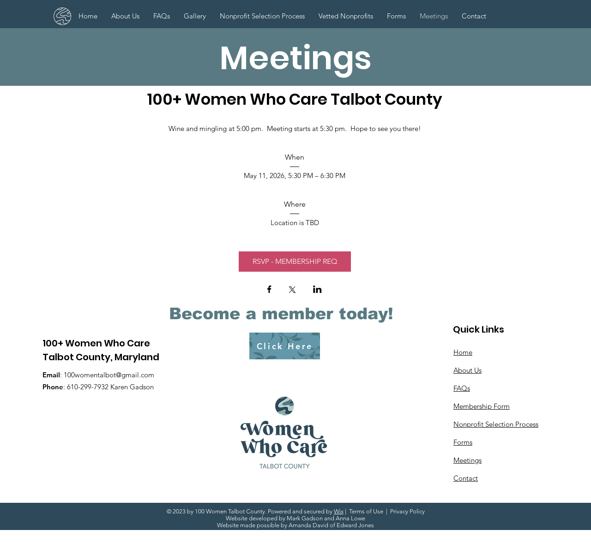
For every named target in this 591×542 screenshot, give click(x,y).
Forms (462, 442)
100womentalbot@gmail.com (109, 374)
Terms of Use (366, 511)
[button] (396, 16)
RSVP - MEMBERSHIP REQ (295, 261)
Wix (339, 511)
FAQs (461, 388)
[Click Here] (284, 346)
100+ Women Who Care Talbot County (294, 99)
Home (462, 352)
